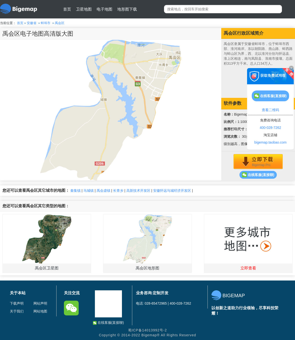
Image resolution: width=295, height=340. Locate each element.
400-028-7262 (270, 128)
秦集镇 (75, 190)
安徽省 (31, 23)
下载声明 (17, 303)
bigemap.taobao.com (270, 142)
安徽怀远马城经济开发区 (172, 190)
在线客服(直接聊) (258, 174)
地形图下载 (127, 9)
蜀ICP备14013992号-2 (147, 330)
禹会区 (59, 23)
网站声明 (40, 303)
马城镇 (88, 190)
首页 (67, 9)
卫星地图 (84, 9)
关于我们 (17, 311)
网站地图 (40, 311)
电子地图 (104, 9)
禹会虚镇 (103, 190)
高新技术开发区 (138, 190)
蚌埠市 (45, 23)
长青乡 (118, 190)
